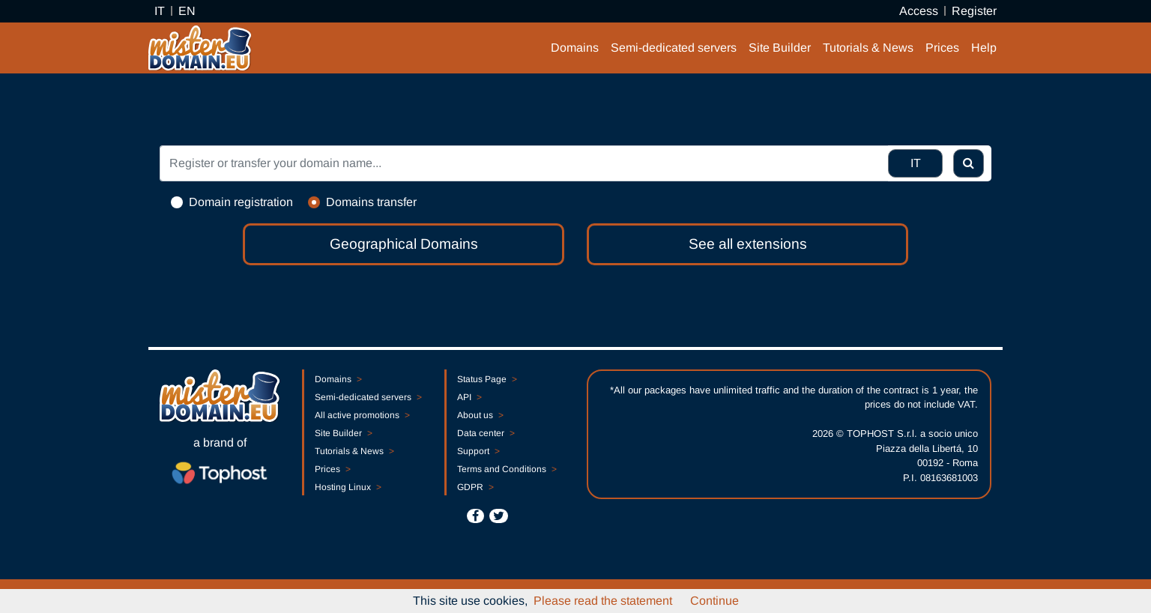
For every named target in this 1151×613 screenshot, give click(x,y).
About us (480, 415)
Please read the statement (603, 600)
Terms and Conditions (506, 469)
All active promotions (362, 415)
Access (918, 10)
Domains (575, 47)
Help (984, 47)
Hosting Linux (348, 487)
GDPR (475, 487)
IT (159, 10)
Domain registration (241, 202)
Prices (942, 47)
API (469, 397)
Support (478, 451)
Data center (485, 433)
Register (974, 10)
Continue (714, 600)
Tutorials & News (868, 47)
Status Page (486, 379)
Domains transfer (371, 202)
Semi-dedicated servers (674, 47)
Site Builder (780, 47)
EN (187, 10)
